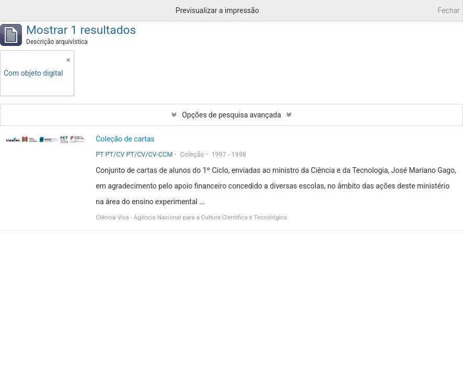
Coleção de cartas (125, 139)
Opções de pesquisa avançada (231, 115)
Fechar (449, 10)
